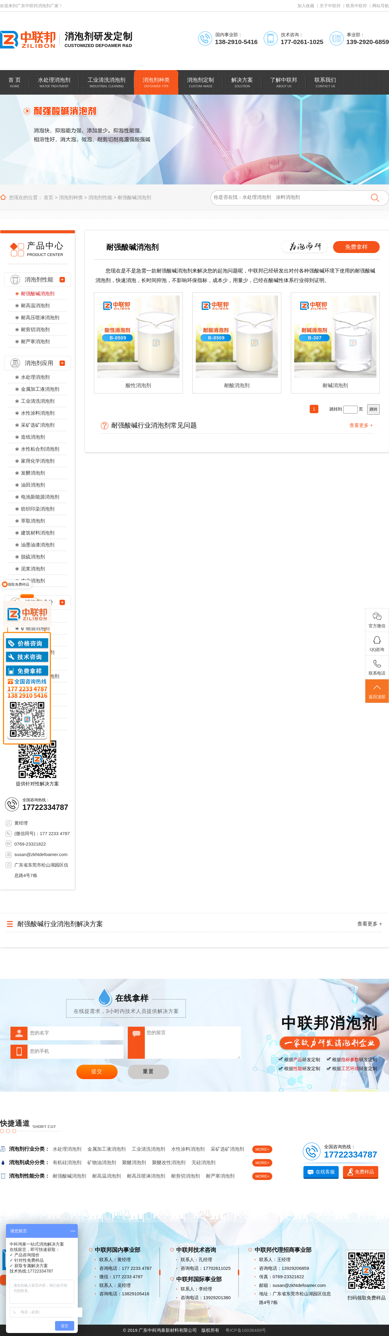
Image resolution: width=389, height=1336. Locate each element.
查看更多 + (361, 425)
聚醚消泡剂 (134, 1162)
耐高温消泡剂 (35, 305)
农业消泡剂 (33, 580)
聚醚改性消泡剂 (169, 1162)
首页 (48, 197)
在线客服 (325, 1171)
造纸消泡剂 (33, 437)
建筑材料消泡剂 (37, 532)
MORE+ (262, 1149)
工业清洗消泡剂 (37, 401)
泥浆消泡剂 (33, 568)
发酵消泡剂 (33, 472)
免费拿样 (356, 247)
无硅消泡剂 (203, 1162)
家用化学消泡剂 (37, 460)
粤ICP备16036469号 (245, 1330)
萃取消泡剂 (33, 520)
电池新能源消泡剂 (40, 496)
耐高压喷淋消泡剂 (40, 317)
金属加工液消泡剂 (40, 389)
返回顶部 (377, 691)
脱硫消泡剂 (33, 556)
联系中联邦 (356, 5)
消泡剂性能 (100, 197)
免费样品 (364, 1171)
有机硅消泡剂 (67, 1162)
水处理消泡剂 (35, 377)
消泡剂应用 (39, 363)
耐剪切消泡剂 (35, 329)
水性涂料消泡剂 (37, 413)
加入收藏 (305, 5)
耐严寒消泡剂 (35, 341)
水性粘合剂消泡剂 (40, 449)
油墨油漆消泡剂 (37, 544)
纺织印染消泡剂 (37, 508)
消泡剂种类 (71, 197)
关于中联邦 (330, 5)
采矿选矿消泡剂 (37, 425)
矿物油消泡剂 (101, 1162)
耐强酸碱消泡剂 (134, 197)
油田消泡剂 (33, 484)
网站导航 (380, 5)
